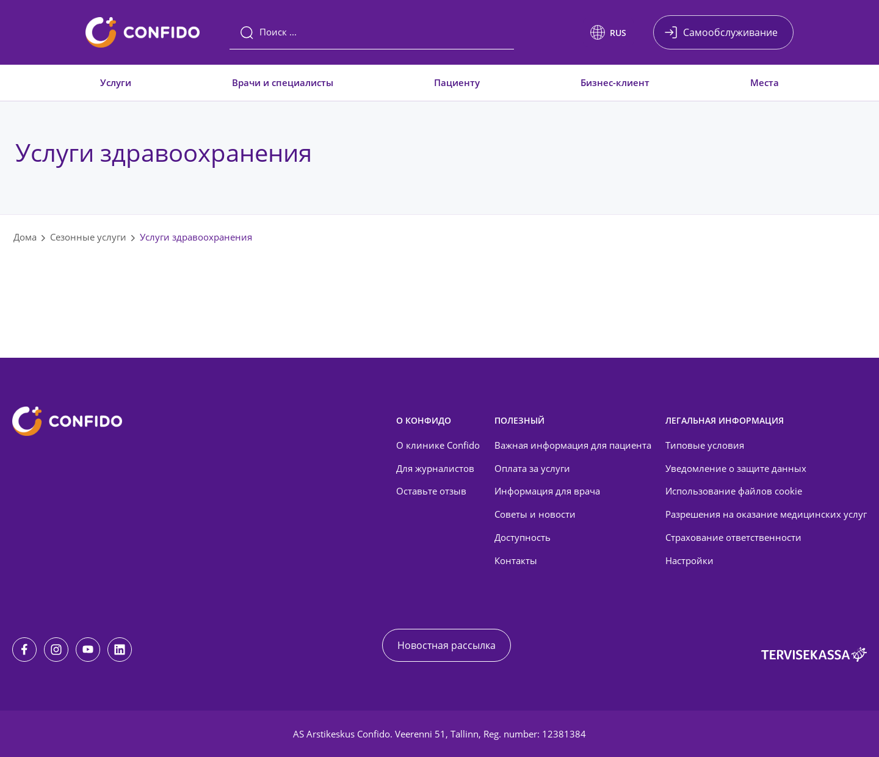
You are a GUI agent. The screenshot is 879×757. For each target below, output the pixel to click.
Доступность (522, 537)
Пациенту (457, 82)
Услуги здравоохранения (196, 237)
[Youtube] (88, 649)
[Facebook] (24, 649)
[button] (608, 32)
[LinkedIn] (119, 649)
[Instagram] (56, 649)
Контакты (515, 560)
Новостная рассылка (446, 645)
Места (764, 82)
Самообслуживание (730, 32)
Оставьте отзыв (431, 491)
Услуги (115, 82)
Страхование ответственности (733, 537)
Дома (25, 237)
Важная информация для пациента (572, 445)
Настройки (689, 560)
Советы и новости (535, 514)
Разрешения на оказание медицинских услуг (766, 514)
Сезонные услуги (88, 237)
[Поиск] (372, 32)
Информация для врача (547, 491)
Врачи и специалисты (282, 82)
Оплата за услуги (532, 468)
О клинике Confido (438, 445)
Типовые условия (704, 445)
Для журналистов (435, 468)
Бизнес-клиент (615, 82)
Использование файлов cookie (733, 491)
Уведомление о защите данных (735, 468)
